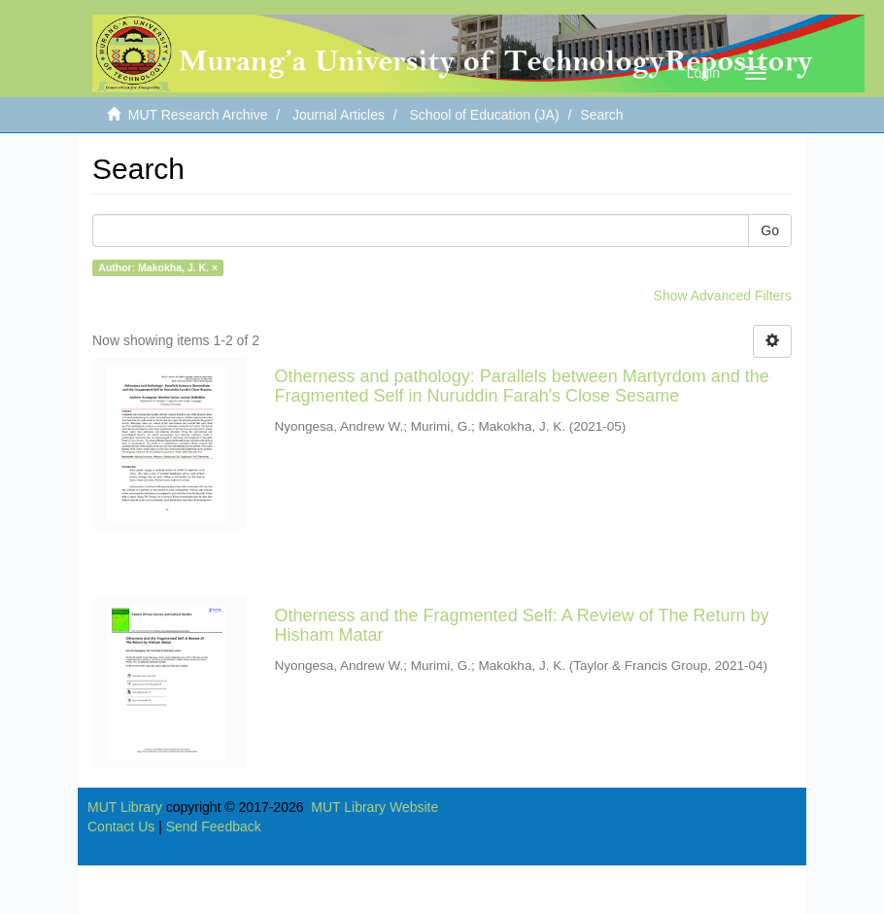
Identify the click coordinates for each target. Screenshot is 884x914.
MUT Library (124, 807)
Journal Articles (338, 115)
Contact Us (120, 826)
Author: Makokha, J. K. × (158, 267)
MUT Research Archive (198, 115)
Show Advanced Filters (723, 295)
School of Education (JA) (485, 115)
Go (770, 230)
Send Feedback (213, 826)
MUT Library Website (374, 807)
